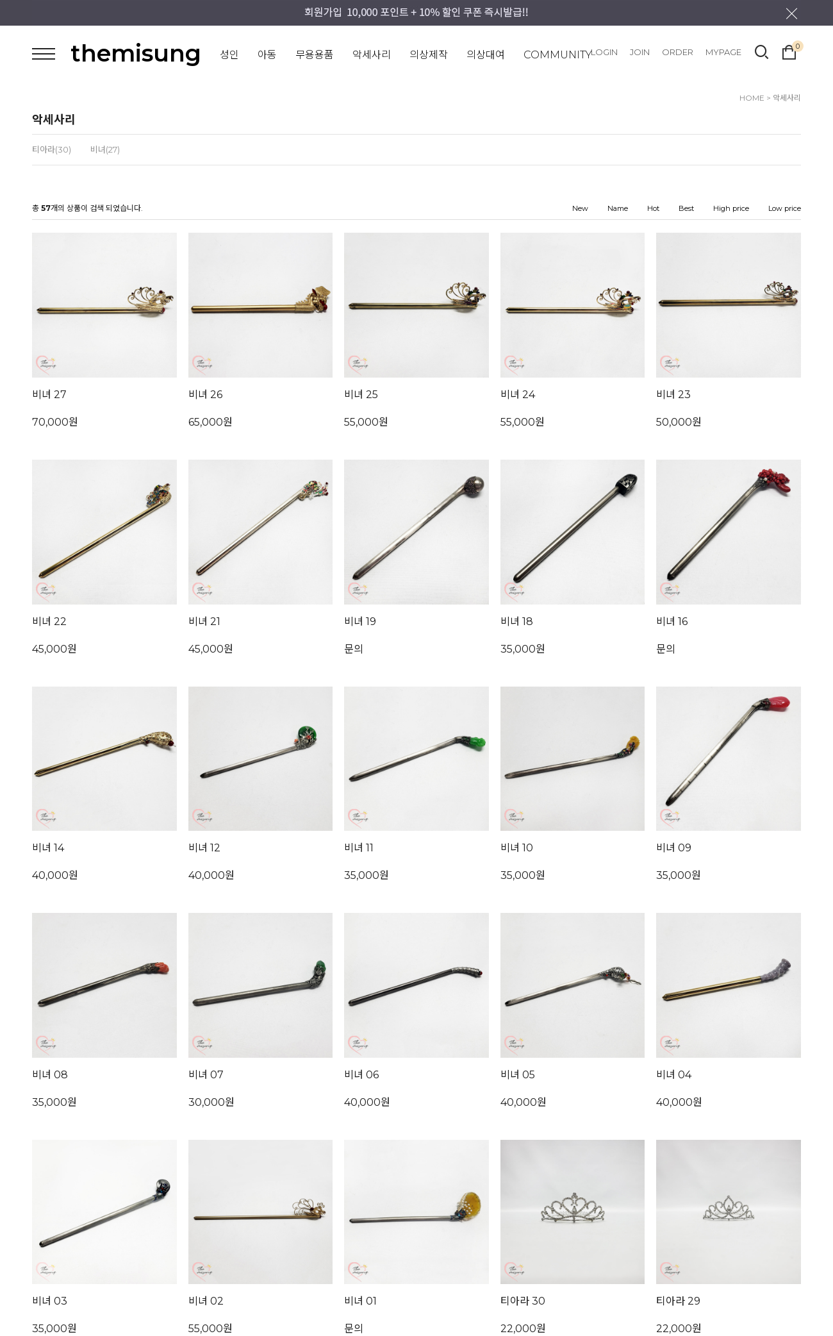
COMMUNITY (558, 55)
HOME (751, 98)
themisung (135, 53)
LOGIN (604, 52)
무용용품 (314, 55)
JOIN (640, 52)
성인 (229, 55)
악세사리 (371, 55)
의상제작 (428, 55)
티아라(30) (51, 149)
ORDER (677, 52)
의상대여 (485, 55)
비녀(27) (105, 149)
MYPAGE (723, 52)
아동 (267, 55)
